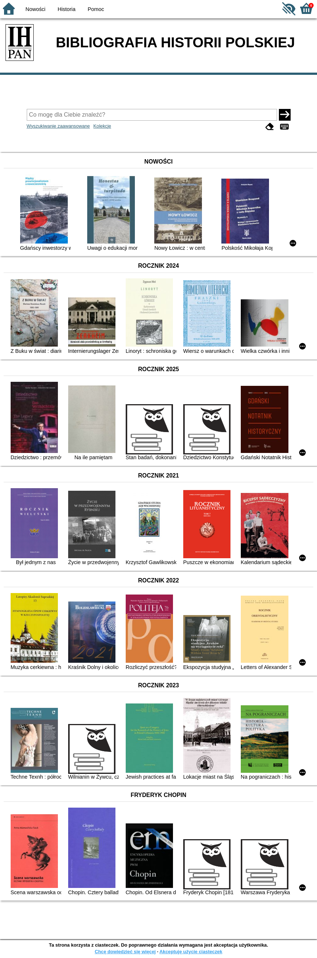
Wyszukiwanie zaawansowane (58, 126)
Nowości (35, 9)
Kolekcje (102, 126)
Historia (66, 9)
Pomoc (96, 9)
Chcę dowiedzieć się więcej (125, 951)
